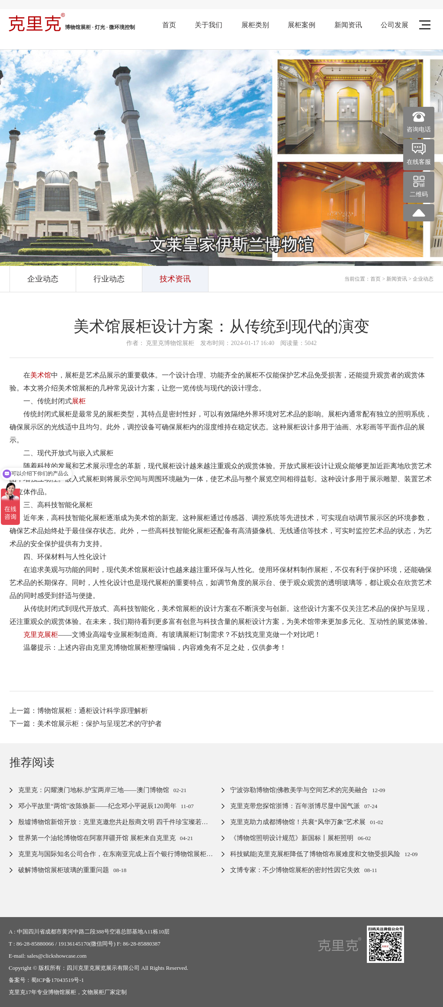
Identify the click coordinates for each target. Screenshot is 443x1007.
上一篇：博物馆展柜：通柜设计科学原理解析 (79, 710)
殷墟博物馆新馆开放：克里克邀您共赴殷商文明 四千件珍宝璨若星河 (116, 821)
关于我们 (208, 25)
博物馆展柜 (62, 992)
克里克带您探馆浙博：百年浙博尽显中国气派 (295, 805)
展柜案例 (301, 25)
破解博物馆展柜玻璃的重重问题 (63, 869)
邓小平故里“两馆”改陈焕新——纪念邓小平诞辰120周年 (97, 805)
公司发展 (394, 25)
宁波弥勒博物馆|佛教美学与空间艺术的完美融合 (299, 789)
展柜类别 (255, 25)
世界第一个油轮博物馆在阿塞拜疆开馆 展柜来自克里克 (97, 837)
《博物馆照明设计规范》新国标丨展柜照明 (291, 837)
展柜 (79, 401)
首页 (169, 25)
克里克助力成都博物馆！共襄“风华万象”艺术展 (298, 821)
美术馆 (40, 375)
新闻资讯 (348, 25)
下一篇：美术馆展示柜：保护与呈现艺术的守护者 (86, 723)
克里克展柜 (40, 634)
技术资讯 (175, 279)
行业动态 (109, 279)
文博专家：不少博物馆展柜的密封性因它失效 (295, 869)
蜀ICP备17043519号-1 (57, 980)
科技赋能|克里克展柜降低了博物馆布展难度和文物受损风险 (315, 853)
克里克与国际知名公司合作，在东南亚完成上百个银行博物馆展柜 (112, 853)
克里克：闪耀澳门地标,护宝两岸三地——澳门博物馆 (93, 789)
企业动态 (42, 279)
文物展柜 (93, 992)
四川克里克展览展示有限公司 (103, 968)
